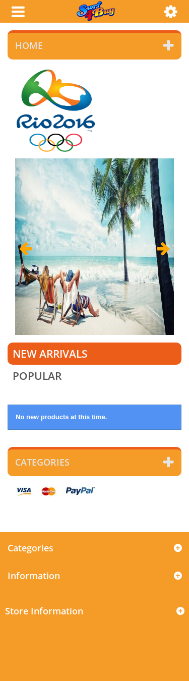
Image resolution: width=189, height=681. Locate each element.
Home (29, 45)
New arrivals (50, 354)
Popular (37, 376)
